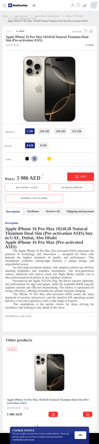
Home (5, 16)
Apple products (21, 16)
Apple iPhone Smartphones (47, 16)
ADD (83, 176)
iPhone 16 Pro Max (75, 16)
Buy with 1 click (26, 187)
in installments (72, 187)
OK (80, 435)
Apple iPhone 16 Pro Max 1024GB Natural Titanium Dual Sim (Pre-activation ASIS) (48, 401)
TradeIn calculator (34, 198)
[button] (49, 89)
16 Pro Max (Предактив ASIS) (22, 19)
